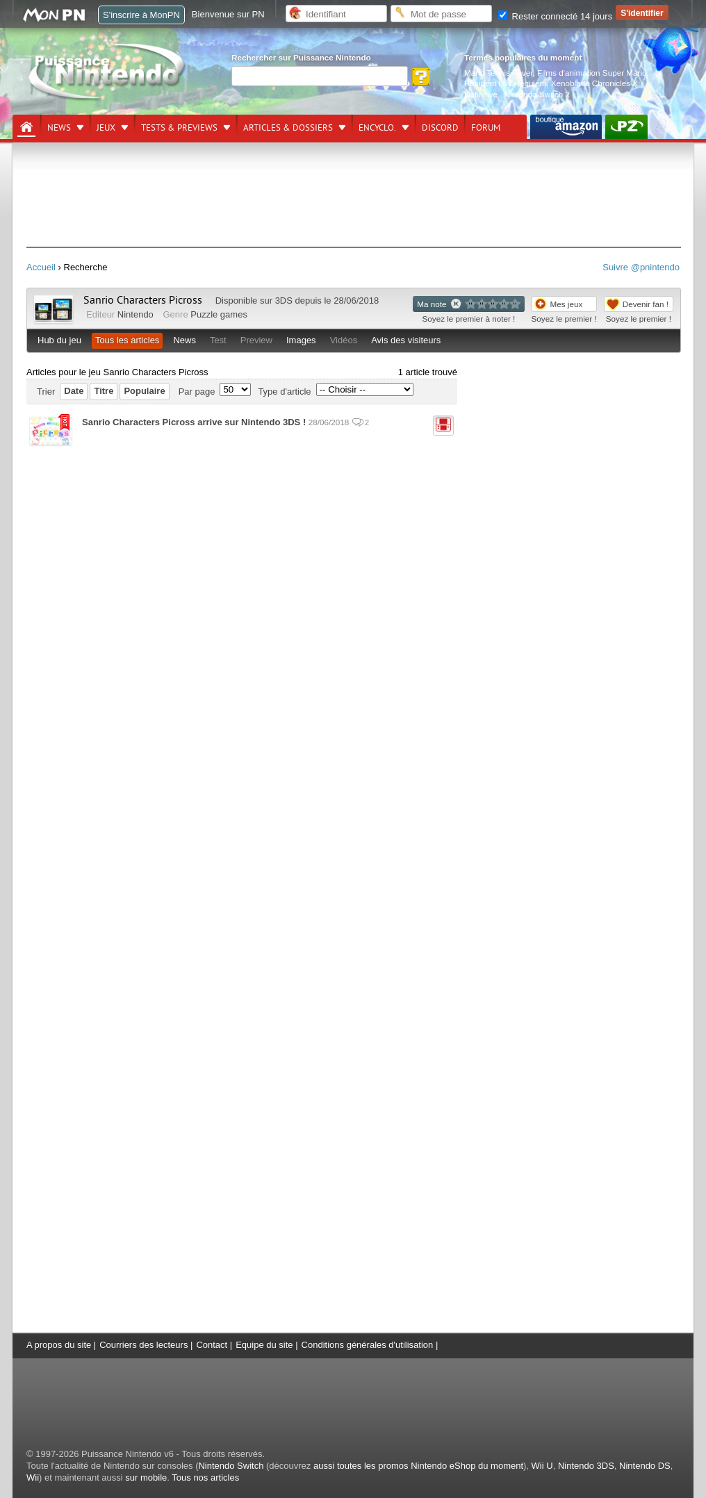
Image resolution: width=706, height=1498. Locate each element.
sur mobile (146, 1477)
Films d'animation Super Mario (591, 72)
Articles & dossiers (288, 128)
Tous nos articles (205, 1477)
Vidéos (344, 340)
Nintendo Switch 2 (537, 94)
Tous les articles (127, 340)
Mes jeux (566, 303)
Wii (32, 1477)
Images (301, 340)
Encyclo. (377, 128)
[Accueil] (26, 127)
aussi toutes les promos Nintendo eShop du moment (418, 1465)
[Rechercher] (319, 76)
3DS (284, 300)
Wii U (542, 1465)
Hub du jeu (59, 340)
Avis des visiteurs (406, 340)
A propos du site (58, 1345)
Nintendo (135, 314)
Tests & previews (179, 128)
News (59, 128)
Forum (485, 128)
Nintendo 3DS (586, 1465)
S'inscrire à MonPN (141, 15)
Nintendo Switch (230, 1465)
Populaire (144, 391)
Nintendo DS (645, 1465)
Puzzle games (218, 314)
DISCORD (440, 128)
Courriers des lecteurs (143, 1345)
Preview (256, 340)
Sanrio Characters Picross (142, 300)
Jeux (106, 128)
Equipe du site (264, 1345)
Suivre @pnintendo (641, 267)
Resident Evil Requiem (505, 83)
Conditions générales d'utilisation (368, 1345)
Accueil (41, 267)
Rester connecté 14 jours (555, 16)
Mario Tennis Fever (498, 72)
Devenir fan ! (645, 303)
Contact (211, 1345)
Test (218, 340)
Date (73, 391)
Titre (103, 391)
